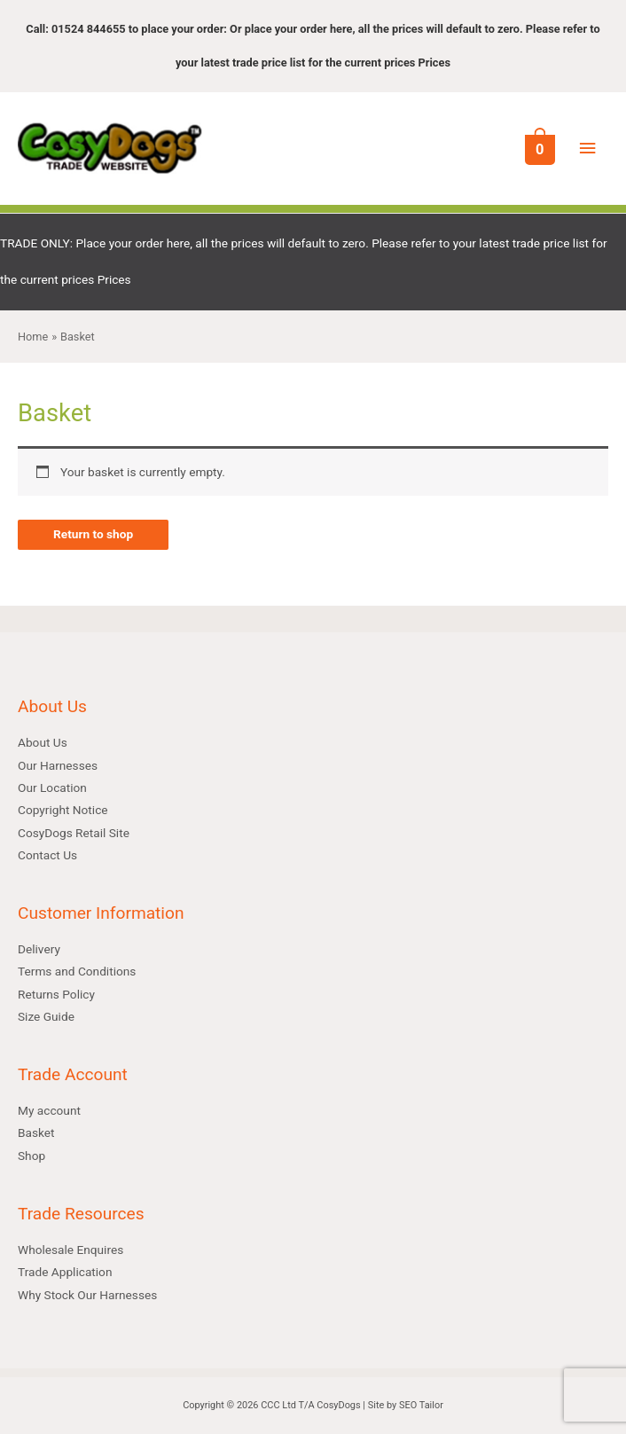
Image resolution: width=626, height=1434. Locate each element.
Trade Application (65, 1272)
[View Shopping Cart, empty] (538, 148)
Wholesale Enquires (70, 1249)
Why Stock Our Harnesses (87, 1295)
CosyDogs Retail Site (73, 833)
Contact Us (47, 855)
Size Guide (46, 1016)
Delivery (39, 949)
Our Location (52, 787)
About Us (42, 742)
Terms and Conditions (77, 971)
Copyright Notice (63, 810)
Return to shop (93, 534)
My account (49, 1110)
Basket (36, 1132)
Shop (31, 1155)
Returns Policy (56, 994)
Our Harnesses (58, 765)
